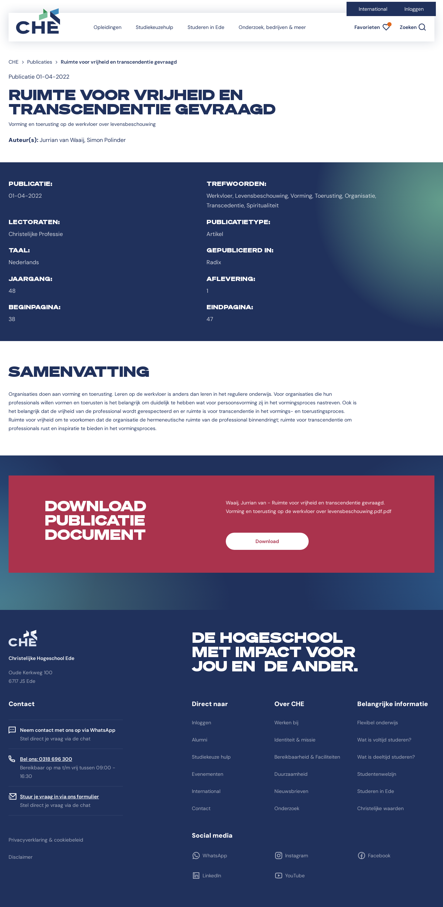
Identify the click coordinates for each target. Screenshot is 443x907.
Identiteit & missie (294, 739)
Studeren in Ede (206, 27)
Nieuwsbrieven (291, 791)
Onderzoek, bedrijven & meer (272, 27)
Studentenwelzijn (376, 774)
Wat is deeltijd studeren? (386, 757)
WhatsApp (215, 855)
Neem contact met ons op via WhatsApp (67, 730)
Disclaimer (21, 857)
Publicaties (39, 62)
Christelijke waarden (380, 808)
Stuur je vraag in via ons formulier (59, 796)
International (373, 9)
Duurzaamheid (291, 774)
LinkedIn (212, 875)
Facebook (379, 855)
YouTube (295, 875)
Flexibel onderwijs (377, 722)
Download (267, 541)
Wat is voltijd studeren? (384, 739)
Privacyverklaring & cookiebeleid (46, 840)
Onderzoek (286, 808)
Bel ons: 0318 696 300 (46, 759)
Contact (201, 808)
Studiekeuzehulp (154, 27)
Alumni (199, 739)
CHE (14, 62)
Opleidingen (107, 27)
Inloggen (414, 9)
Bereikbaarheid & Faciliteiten (307, 757)
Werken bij (286, 722)
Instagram (296, 855)
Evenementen (207, 774)
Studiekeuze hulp (211, 757)
